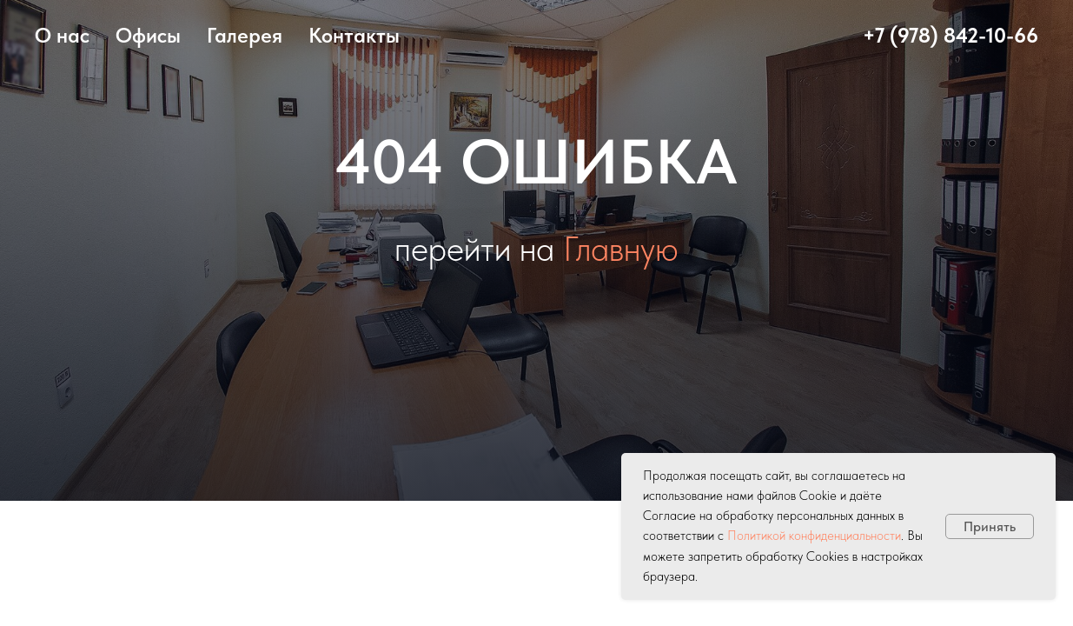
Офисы (148, 35)
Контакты (354, 35)
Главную (621, 249)
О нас (62, 35)
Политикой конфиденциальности (814, 535)
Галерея (244, 35)
